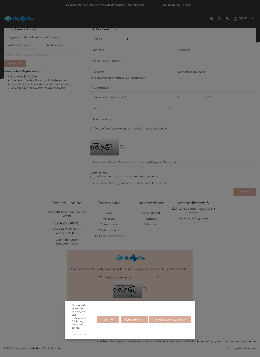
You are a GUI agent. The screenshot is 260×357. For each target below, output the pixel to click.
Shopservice (108, 203)
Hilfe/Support (151, 213)
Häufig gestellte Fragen (109, 236)
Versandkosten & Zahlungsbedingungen (193, 206)
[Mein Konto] (227, 18)
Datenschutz (120, 176)
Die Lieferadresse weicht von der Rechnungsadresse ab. (131, 128)
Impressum (109, 218)
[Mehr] (252, 18)
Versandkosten (165, 341)
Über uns (151, 224)
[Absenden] (157, 277)
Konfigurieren (134, 319)
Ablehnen (108, 319)
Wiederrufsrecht (108, 230)
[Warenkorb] (239, 18)
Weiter (245, 192)
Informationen (151, 203)
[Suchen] (219, 18)
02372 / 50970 (66, 223)
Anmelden (15, 63)
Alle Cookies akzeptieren (170, 319)
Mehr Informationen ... (81, 333)
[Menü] (211, 18)
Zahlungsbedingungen (193, 218)
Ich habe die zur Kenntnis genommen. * (128, 176)
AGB (109, 213)
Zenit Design (51, 348)
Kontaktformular (66, 243)
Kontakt (151, 218)
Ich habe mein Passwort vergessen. (26, 55)
